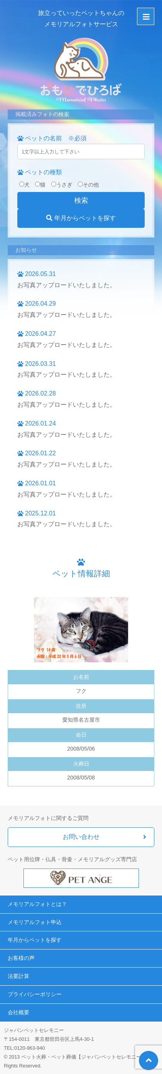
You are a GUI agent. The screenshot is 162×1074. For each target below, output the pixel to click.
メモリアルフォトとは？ (37, 904)
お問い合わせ (81, 836)
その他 (88, 185)
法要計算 (18, 976)
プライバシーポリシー (35, 994)
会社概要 (18, 1012)
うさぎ (61, 185)
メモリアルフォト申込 (35, 922)
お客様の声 (21, 958)
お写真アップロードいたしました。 (66, 285)
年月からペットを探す (80, 218)
